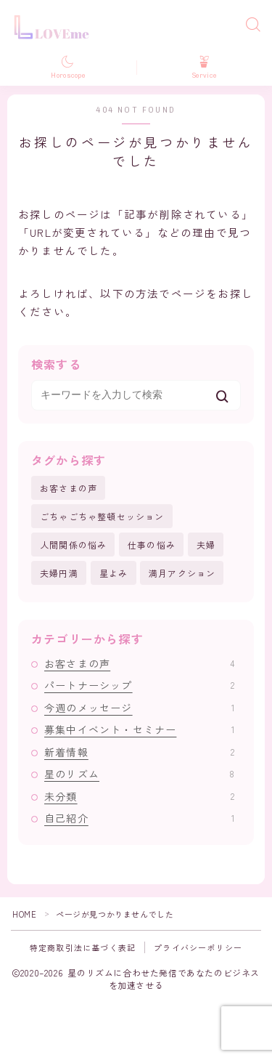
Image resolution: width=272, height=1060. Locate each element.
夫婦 (206, 544)
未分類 (139, 796)
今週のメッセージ (139, 707)
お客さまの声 (68, 488)
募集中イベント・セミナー (139, 729)
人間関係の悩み (73, 544)
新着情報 (139, 752)
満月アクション (182, 573)
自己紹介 (139, 818)
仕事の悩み (152, 544)
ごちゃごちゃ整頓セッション (102, 516)
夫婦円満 (59, 573)
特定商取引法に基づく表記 (83, 947)
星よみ (113, 573)
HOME (24, 914)
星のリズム (139, 773)
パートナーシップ (139, 685)
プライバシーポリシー (198, 947)
